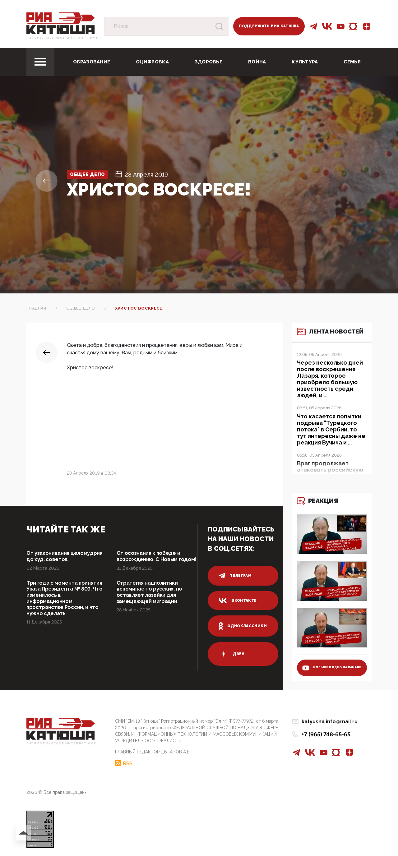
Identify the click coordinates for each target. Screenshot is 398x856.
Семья (352, 62)
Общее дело (93, 174)
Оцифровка (152, 62)
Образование (91, 62)
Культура (305, 62)
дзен (231, 654)
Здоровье (208, 62)
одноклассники (243, 626)
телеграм (235, 576)
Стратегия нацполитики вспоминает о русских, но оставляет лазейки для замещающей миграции (152, 601)
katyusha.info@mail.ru (330, 722)
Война (257, 62)
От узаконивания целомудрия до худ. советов (66, 557)
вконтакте (238, 600)
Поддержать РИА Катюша (269, 26)
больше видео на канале (327, 664)
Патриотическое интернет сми (62, 38)
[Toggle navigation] (40, 62)
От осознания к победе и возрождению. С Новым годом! (151, 560)
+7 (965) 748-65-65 (326, 734)
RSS (127, 762)
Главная (36, 308)
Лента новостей (326, 335)
